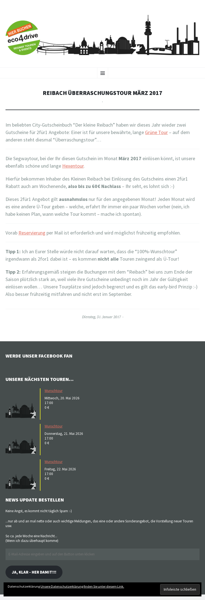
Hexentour (73, 166)
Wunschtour (53, 390)
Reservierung (31, 233)
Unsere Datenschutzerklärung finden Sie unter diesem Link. (82, 586)
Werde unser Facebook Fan (39, 356)
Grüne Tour (156, 132)
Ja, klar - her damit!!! (34, 572)
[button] (22, 403)
